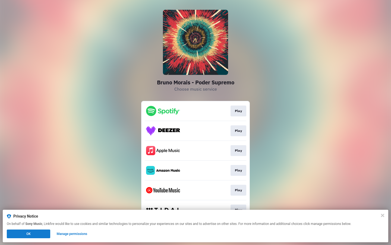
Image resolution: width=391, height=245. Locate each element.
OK (28, 234)
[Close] (382, 215)
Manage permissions (72, 234)
